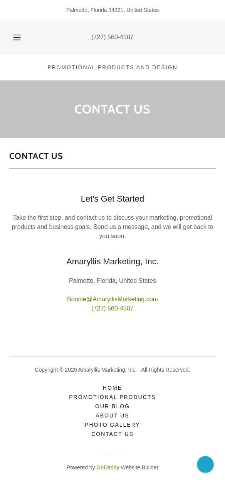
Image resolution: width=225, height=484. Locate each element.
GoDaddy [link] (107, 467)
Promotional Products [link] (112, 397)
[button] (18, 37)
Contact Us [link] (112, 434)
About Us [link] (112, 415)
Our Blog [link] (112, 406)
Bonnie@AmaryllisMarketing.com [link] (112, 299)
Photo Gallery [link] (112, 425)
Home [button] (112, 388)
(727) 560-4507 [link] (112, 37)
